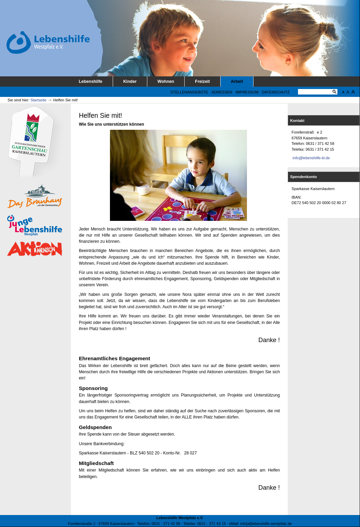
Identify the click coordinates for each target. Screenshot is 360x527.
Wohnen (166, 81)
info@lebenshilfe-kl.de (311, 158)
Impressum (247, 92)
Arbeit (237, 81)
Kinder (130, 81)
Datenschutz (275, 92)
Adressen (221, 92)
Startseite (38, 100)
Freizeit (202, 81)
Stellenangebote (189, 92)
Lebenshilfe (90, 81)
